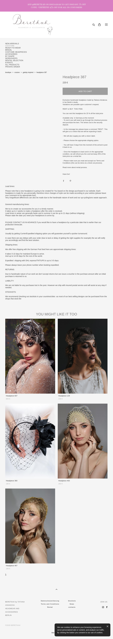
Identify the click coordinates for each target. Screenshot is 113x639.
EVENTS (9, 62)
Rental (50, 607)
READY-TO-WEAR (13, 48)
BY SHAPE (9, 56)
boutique (8, 72)
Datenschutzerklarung (50, 601)
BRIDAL (8, 50)
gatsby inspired (28, 72)
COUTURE (9, 46)
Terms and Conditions (50, 604)
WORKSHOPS (11, 58)
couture (17, 72)
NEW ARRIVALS (12, 44)
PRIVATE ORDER (12, 67)
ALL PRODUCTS (12, 65)
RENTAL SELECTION (14, 60)
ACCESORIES (11, 54)
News (72, 604)
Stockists (72, 601)
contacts (71, 607)
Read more (67, 167)
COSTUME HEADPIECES (16, 52)
